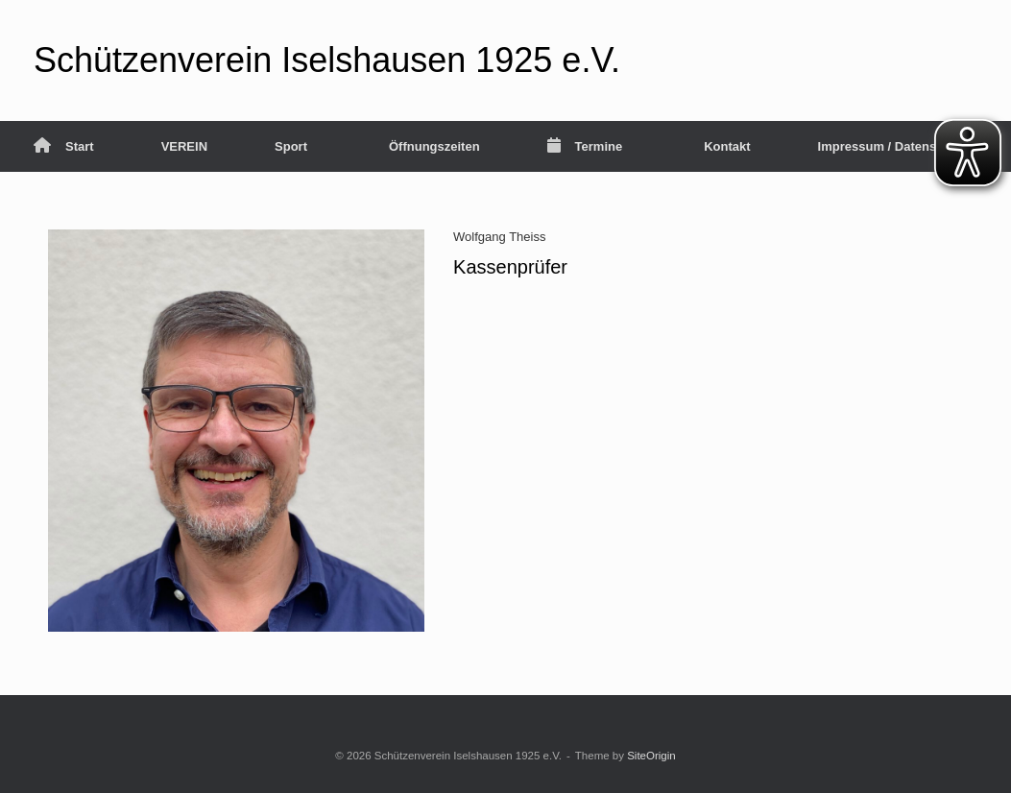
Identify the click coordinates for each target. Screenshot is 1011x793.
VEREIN (184, 146)
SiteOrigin (651, 755)
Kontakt (727, 146)
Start (64, 146)
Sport (291, 146)
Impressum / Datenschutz (894, 146)
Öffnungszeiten (434, 146)
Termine (585, 146)
